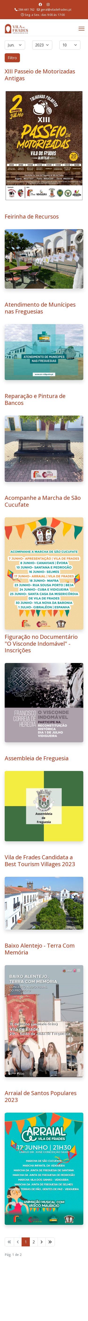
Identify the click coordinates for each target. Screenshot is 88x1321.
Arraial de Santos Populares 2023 (41, 1096)
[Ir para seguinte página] (42, 1241)
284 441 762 (26, 10)
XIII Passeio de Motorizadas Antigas (40, 74)
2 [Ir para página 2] (34, 1242)
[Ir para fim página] (50, 1241)
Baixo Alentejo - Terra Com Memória (40, 948)
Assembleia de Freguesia (37, 758)
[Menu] (81, 28)
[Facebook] (40, 4)
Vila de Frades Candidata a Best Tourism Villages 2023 (40, 860)
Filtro (12, 57)
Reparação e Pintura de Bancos (35, 399)
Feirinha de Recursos (32, 216)
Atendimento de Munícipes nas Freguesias (40, 307)
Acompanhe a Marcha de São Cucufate (43, 501)
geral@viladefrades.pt (56, 10)
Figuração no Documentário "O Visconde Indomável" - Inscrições (41, 643)
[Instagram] (48, 4)
